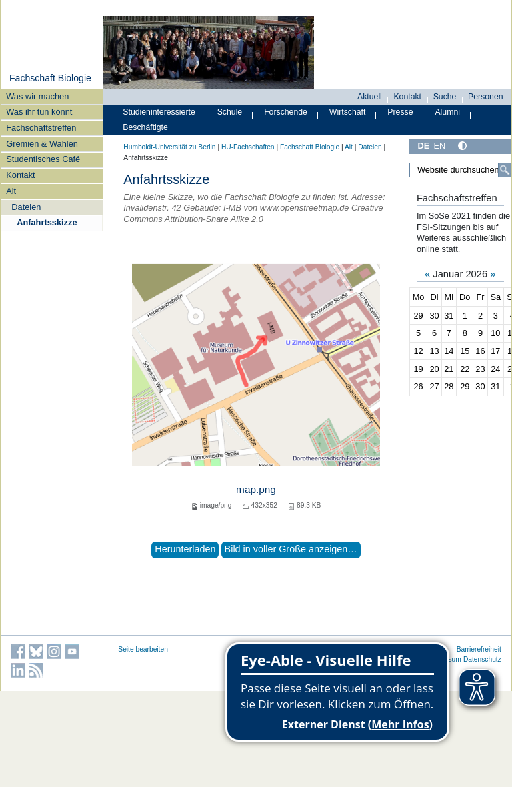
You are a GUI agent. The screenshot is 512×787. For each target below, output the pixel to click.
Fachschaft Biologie (50, 78)
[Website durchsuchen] (460, 170)
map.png (256, 489)
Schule (230, 112)
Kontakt (20, 175)
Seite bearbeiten (143, 649)
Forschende (285, 112)
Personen (485, 96)
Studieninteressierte (159, 112)
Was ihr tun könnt (39, 112)
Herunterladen (185, 549)
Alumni (447, 112)
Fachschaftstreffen (41, 128)
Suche (445, 96)
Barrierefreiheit (479, 649)
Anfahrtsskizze (47, 222)
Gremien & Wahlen (42, 144)
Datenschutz (482, 659)
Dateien (26, 207)
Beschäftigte (145, 127)
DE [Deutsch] (423, 146)
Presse (400, 112)
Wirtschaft (347, 112)
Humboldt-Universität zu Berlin (169, 147)
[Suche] (504, 170)
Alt (11, 191)
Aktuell (369, 96)
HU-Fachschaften (248, 147)
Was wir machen (37, 96)
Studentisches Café (43, 159)
